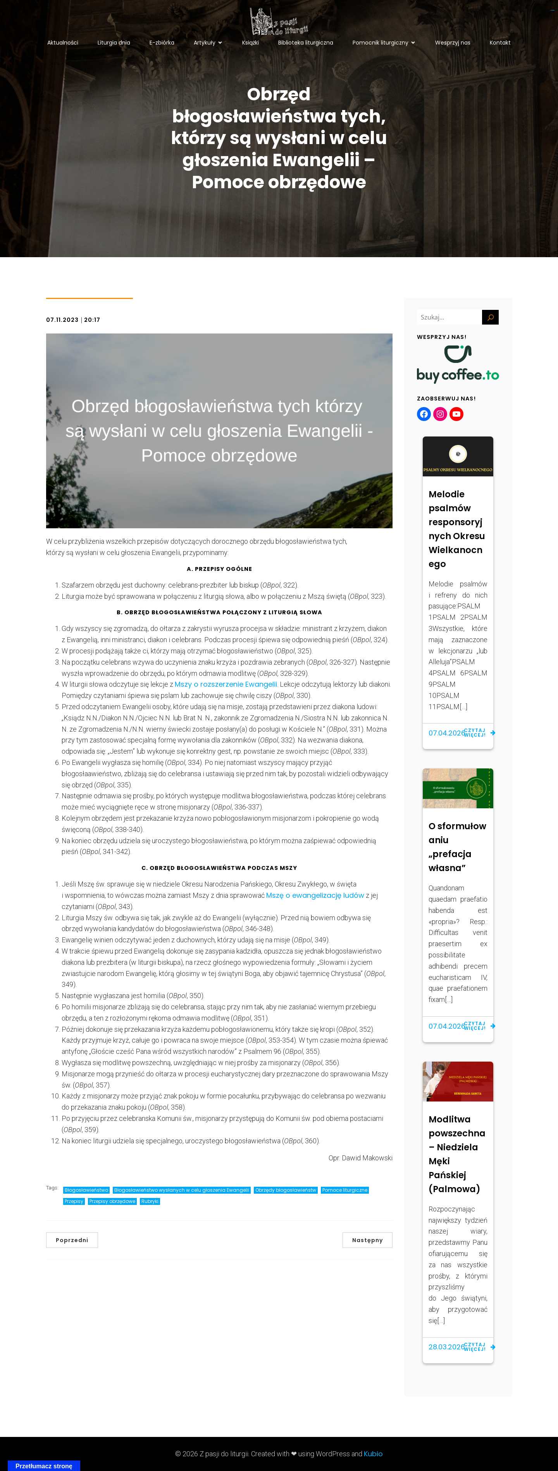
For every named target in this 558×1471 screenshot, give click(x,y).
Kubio (373, 1454)
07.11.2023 (62, 320)
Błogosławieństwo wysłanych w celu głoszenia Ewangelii (181, 1190)
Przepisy (74, 1201)
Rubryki (149, 1201)
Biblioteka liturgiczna (305, 42)
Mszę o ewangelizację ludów (315, 895)
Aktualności (62, 42)
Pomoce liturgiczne (344, 1190)
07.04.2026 (447, 733)
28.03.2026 (447, 1347)
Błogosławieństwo (86, 1190)
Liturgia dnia (114, 42)
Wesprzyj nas (452, 42)
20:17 (92, 320)
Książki (250, 42)
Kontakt (500, 42)
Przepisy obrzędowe (112, 1201)
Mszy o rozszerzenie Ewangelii (226, 684)
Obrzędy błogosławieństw (285, 1190)
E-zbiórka (162, 42)
